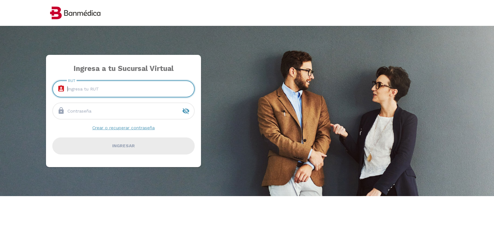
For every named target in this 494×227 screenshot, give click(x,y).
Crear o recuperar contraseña (123, 127)
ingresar (123, 145)
